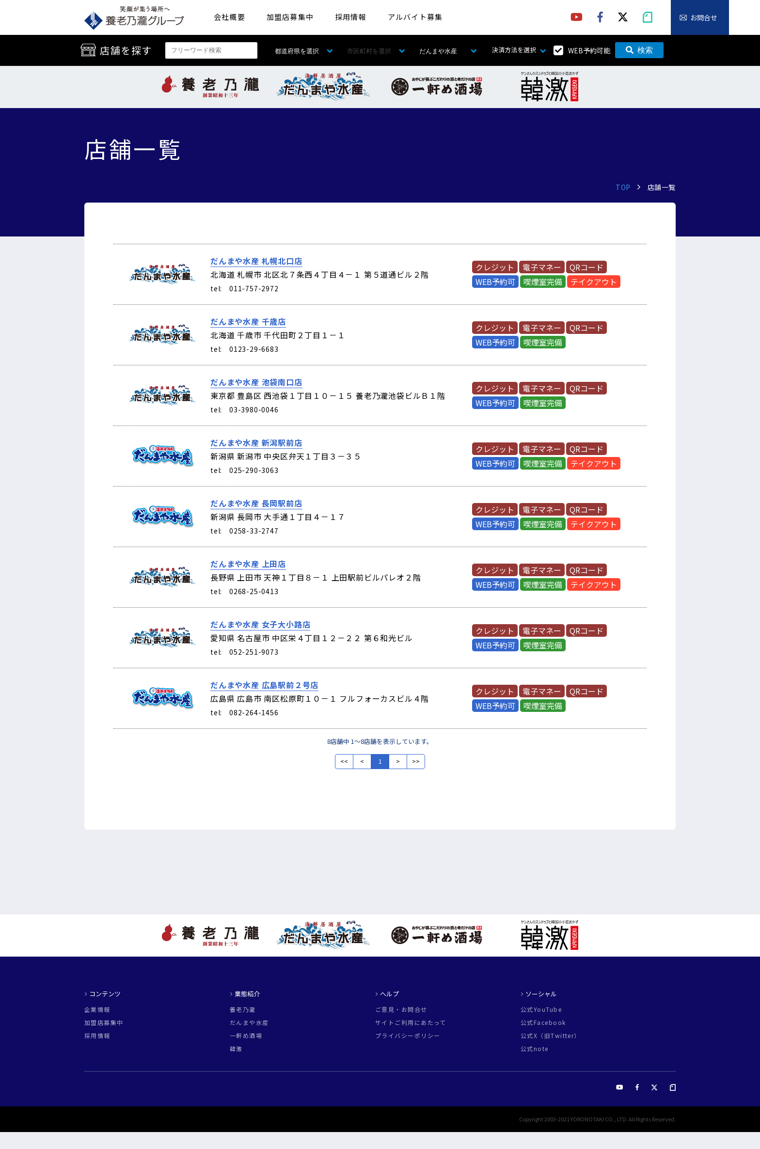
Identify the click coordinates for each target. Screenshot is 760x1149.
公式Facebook (543, 1022)
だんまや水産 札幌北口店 (256, 261)
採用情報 (350, 17)
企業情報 (97, 1009)
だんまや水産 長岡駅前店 (256, 503)
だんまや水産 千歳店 (248, 321)
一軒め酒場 (246, 1036)
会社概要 (229, 17)
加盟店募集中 (290, 17)
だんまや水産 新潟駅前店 (256, 442)
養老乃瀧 (243, 1009)
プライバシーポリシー (407, 1036)
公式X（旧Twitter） (551, 1036)
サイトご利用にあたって (410, 1022)
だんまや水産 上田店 (248, 563)
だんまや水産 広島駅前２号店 (264, 685)
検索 (639, 50)
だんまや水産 (249, 1022)
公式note (535, 1049)
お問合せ (703, 17)
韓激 (236, 1049)
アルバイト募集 (415, 17)
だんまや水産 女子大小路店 (260, 624)
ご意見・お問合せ (401, 1009)
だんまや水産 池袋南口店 (256, 382)
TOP (623, 187)
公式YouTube (541, 1009)
